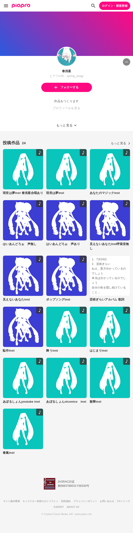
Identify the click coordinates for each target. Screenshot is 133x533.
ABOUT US (73, 507)
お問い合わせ (107, 501)
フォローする (66, 87)
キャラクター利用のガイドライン (40, 501)
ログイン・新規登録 (114, 5)
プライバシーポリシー (85, 501)
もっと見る (120, 143)
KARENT (59, 507)
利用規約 (66, 501)
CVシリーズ (123, 501)
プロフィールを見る (66, 108)
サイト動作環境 (11, 501)
